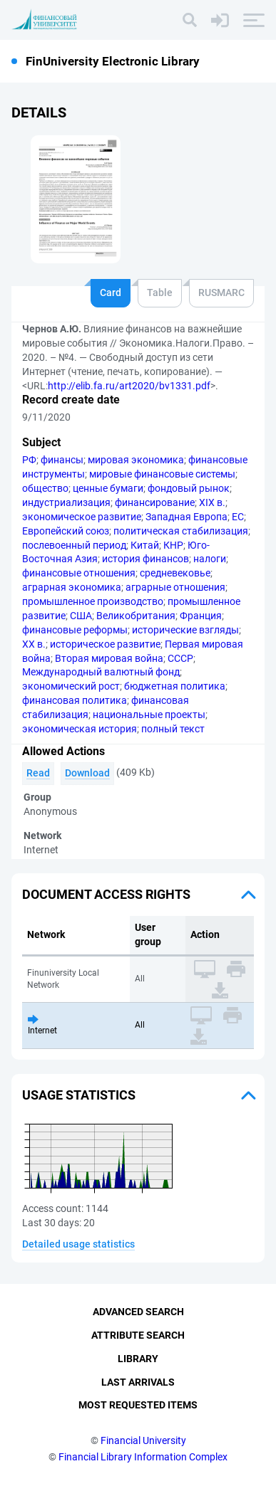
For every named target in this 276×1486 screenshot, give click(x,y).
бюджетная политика (174, 686)
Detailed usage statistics (78, 1244)
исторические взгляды (185, 630)
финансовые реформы (75, 630)
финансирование (155, 502)
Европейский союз (65, 531)
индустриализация (66, 502)
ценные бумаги (108, 488)
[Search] (190, 20)
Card (110, 292)
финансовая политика (74, 700)
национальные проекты (149, 714)
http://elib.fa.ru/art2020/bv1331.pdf (129, 385)
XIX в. (212, 502)
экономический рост (71, 686)
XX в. (34, 644)
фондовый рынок (189, 488)
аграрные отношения (175, 587)
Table (160, 292)
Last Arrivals (138, 1382)
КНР (173, 545)
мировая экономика (136, 459)
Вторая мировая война (109, 658)
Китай (145, 545)
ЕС (238, 516)
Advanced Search (138, 1311)
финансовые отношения (79, 573)
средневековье (175, 573)
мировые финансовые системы (162, 474)
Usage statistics (79, 1094)
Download (87, 773)
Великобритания (135, 615)
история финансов (145, 558)
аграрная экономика (71, 587)
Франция (201, 615)
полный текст (173, 728)
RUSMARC (221, 292)
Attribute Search (138, 1335)
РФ (29, 459)
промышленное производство (92, 601)
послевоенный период (74, 545)
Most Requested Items (138, 1405)
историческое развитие (105, 644)
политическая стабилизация (180, 531)
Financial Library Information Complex (143, 1457)
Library (138, 1358)
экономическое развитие (81, 516)
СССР (180, 658)
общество (45, 488)
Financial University (143, 1440)
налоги (209, 558)
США (81, 615)
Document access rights (106, 894)
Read (38, 773)
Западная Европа (186, 516)
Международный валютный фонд (101, 672)
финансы (62, 459)
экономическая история (79, 728)
